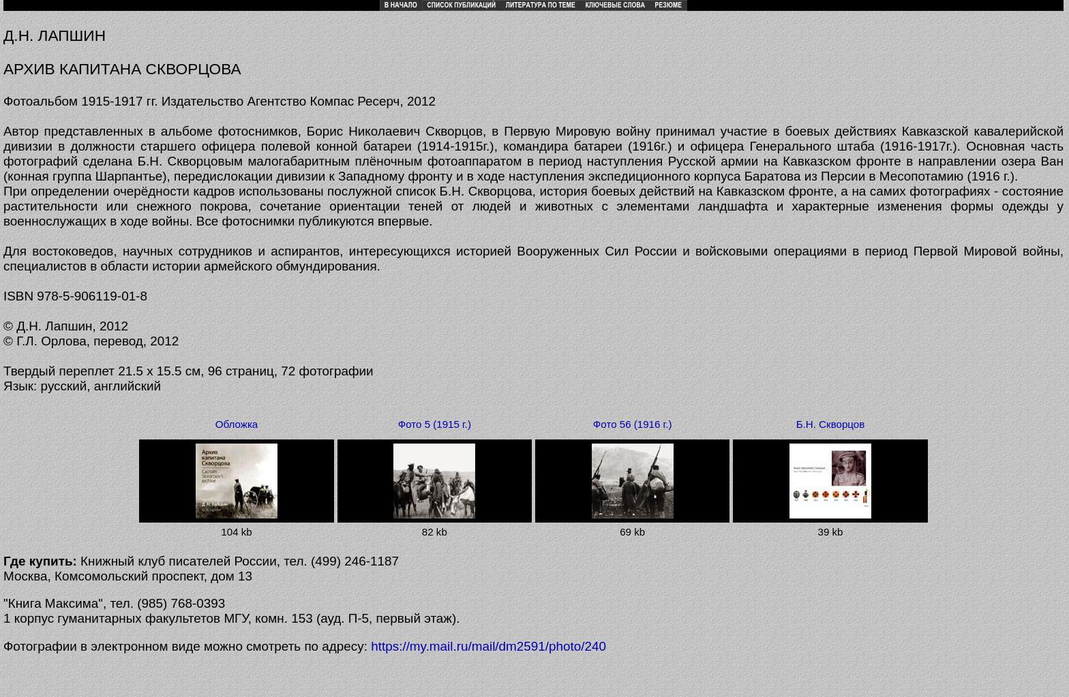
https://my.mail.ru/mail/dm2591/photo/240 (488, 646)
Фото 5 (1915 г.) (434, 424)
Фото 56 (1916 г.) (632, 424)
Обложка (236, 424)
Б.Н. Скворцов (830, 424)
